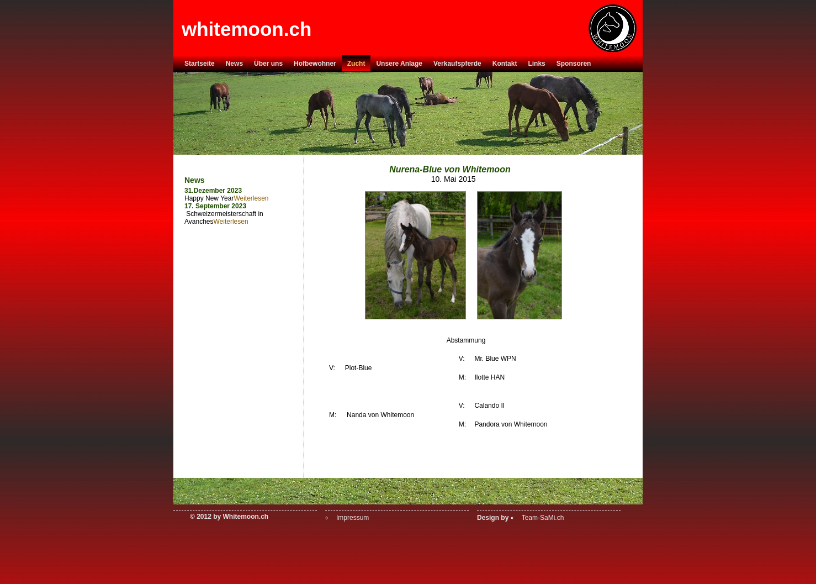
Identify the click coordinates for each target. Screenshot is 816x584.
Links (536, 63)
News (234, 63)
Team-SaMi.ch (543, 518)
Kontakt (504, 63)
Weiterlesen (251, 198)
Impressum (352, 518)
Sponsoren (574, 63)
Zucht (356, 63)
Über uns (268, 63)
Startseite (199, 63)
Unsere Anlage (399, 63)
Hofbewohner (315, 63)
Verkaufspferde (457, 63)
